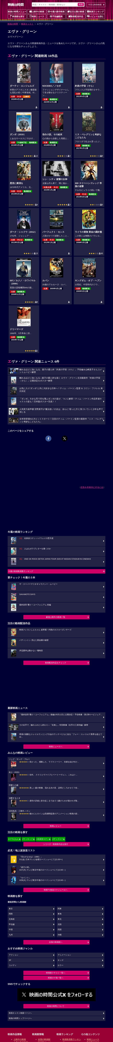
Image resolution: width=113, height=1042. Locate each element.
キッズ (60, 960)
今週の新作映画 (56, 11)
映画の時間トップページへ (20, 1018)
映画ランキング (95, 11)
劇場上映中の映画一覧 (55, 617)
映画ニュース (36, 16)
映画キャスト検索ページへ (20, 1013)
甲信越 (12, 924)
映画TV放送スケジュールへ (55, 890)
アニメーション (64, 955)
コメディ (12, 965)
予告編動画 (56, 16)
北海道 (12, 919)
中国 (11, 930)
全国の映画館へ (55, 942)
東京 (11, 909)
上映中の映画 (36, 11)
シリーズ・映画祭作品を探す (55, 844)
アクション (13, 955)
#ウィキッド (27, 839)
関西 (11, 914)
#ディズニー (57, 839)
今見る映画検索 (95, 5)
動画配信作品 (75, 16)
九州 (11, 935)
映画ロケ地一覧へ (55, 978)
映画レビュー (55, 826)
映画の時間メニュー (17, 11)
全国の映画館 (44, 1039)
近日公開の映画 (75, 11)
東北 (60, 919)
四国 (60, 930)
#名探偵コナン (42, 839)
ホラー (60, 965)
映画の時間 (13, 24)
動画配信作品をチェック (55, 663)
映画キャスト (27, 24)
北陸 (60, 924)
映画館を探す (17, 16)
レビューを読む (95, 16)
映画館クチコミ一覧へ (55, 973)
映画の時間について (55, 1006)
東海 (60, 914)
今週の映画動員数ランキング (20, 571)
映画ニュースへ (55, 746)
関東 (60, 909)
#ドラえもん (13, 839)
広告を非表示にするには (92, 487)
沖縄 (60, 935)
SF (10, 960)
